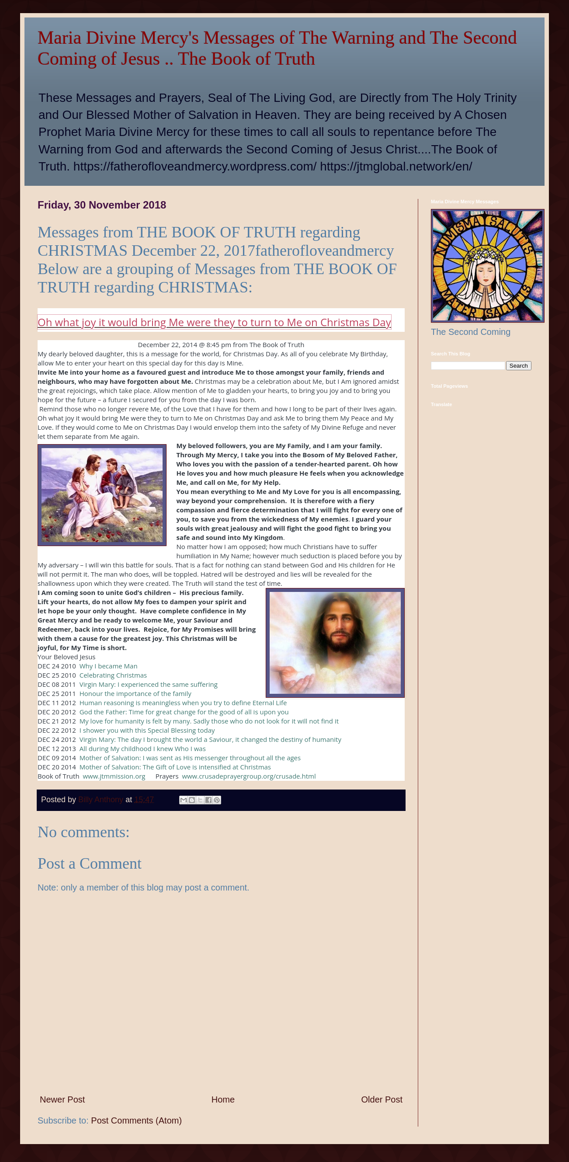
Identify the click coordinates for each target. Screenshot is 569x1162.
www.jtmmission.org (114, 776)
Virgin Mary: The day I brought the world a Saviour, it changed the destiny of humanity (210, 739)
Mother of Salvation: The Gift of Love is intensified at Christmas (176, 766)
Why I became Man (109, 665)
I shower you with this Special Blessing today (147, 730)
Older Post (381, 1099)
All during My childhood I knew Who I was (143, 748)
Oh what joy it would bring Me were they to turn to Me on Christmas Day (214, 322)
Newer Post (62, 1099)
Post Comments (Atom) (136, 1120)
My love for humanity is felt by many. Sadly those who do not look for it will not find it (209, 721)
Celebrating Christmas (113, 675)
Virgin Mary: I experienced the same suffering (149, 684)
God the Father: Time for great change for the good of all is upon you (184, 711)
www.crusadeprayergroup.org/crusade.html (249, 776)
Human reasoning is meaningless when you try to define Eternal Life (183, 702)
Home (223, 1099)
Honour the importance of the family (135, 693)
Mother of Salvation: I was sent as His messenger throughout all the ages (190, 757)
